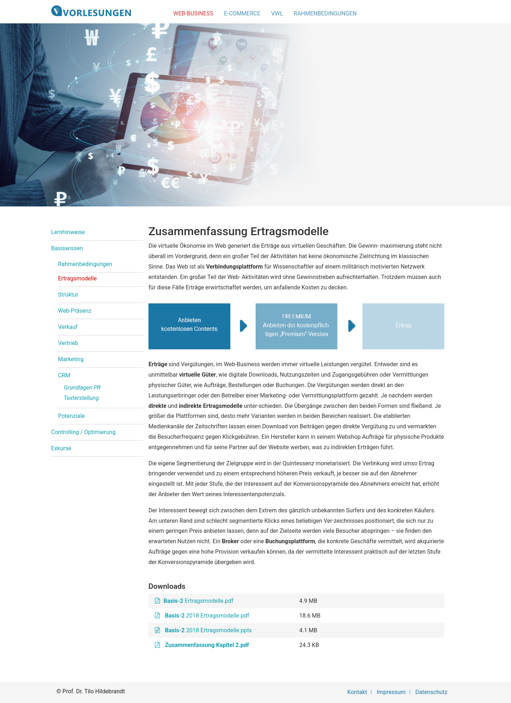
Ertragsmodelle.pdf (198, 600)
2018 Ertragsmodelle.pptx (208, 630)
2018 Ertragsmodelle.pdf (207, 615)
